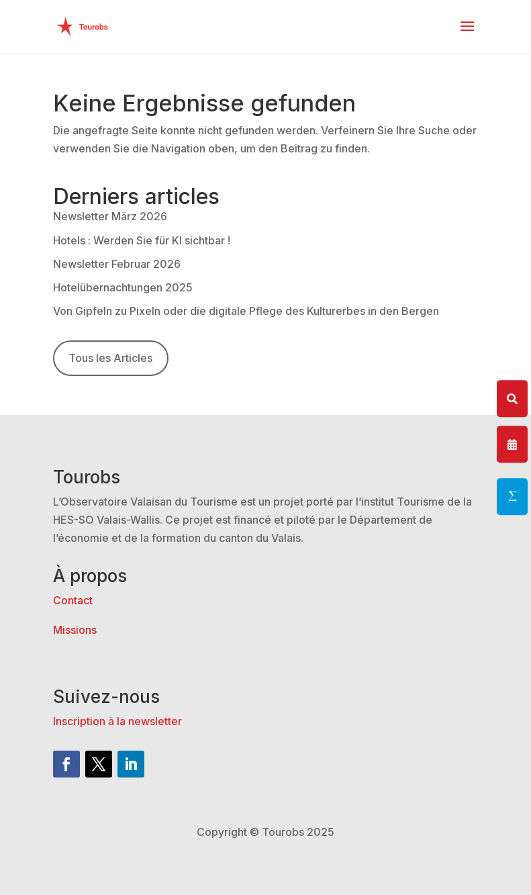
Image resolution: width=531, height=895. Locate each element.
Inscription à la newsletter (117, 721)
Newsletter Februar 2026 (117, 264)
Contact (73, 600)
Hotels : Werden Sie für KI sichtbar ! (141, 240)
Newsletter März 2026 (110, 216)
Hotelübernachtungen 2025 (123, 287)
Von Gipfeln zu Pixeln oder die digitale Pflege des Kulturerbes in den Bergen (246, 311)
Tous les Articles (110, 358)
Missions (75, 630)
